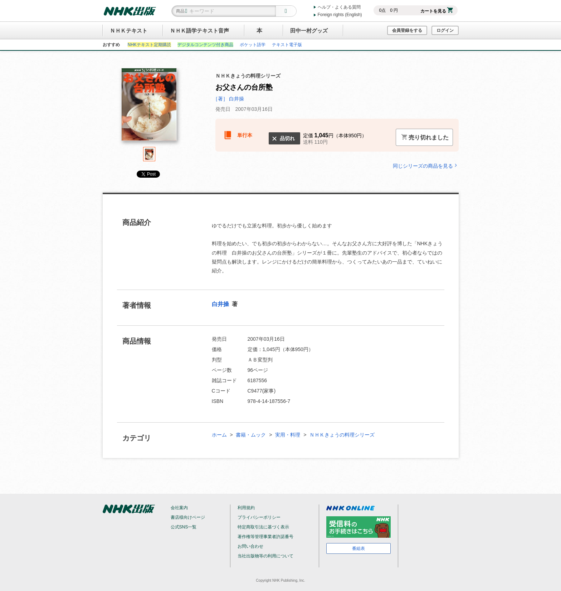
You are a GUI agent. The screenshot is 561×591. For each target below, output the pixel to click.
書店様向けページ (188, 517)
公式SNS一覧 (184, 527)
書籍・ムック (251, 435)
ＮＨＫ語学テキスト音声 (199, 31)
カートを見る (436, 11)
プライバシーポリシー (259, 517)
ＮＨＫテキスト (128, 31)
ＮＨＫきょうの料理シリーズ (342, 435)
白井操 (221, 304)
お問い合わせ (250, 546)
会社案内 (179, 507)
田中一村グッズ (309, 31)
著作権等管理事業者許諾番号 (265, 536)
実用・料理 (287, 435)
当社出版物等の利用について (265, 555)
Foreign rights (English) (340, 14)
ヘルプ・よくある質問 (339, 7)
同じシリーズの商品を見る (426, 165)
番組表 (358, 548)
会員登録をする (407, 30)
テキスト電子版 (287, 44)
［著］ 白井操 (228, 99)
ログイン (445, 30)
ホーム (219, 435)
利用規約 (246, 507)
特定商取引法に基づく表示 (263, 527)
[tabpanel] (149, 107)
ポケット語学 (252, 44)
